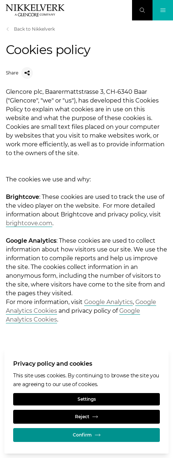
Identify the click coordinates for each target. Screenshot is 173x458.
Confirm (87, 435)
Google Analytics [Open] (108, 302)
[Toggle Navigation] (163, 10)
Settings (87, 399)
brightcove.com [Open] (29, 223)
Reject (86, 417)
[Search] (142, 10)
